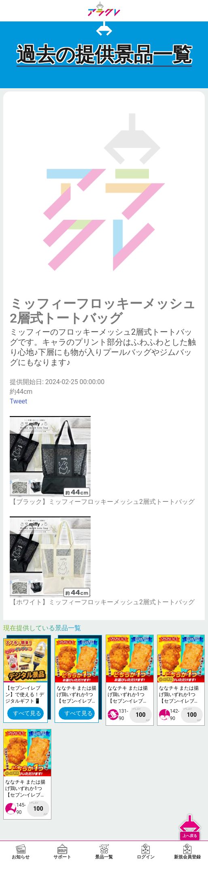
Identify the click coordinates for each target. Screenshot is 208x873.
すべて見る (27, 713)
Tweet (18, 401)
